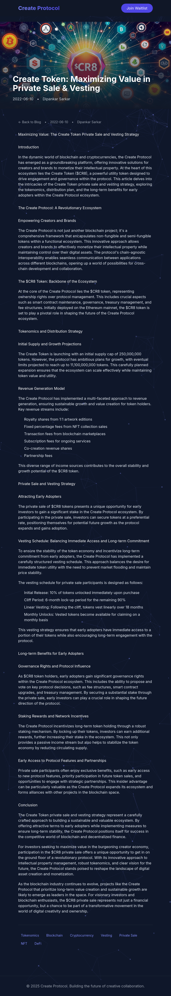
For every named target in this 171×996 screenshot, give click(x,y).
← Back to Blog (29, 122)
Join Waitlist (137, 8)
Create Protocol (39, 8)
